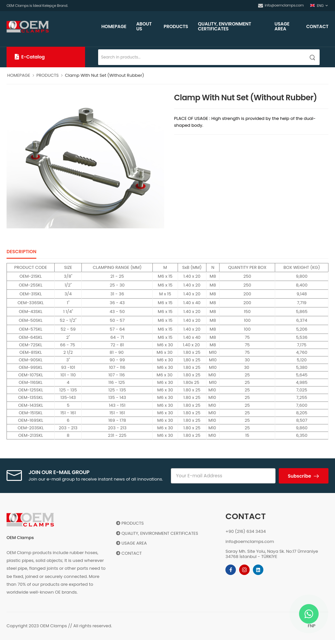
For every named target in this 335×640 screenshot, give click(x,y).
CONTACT (317, 26)
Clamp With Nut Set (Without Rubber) (104, 75)
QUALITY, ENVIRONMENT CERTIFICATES (224, 26)
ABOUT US (143, 26)
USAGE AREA (282, 26)
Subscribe (300, 476)
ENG (317, 5)
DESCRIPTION (21, 251)
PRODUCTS (176, 26)
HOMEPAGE (114, 26)
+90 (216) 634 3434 (245, 531)
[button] (46, 57)
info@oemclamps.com (281, 5)
